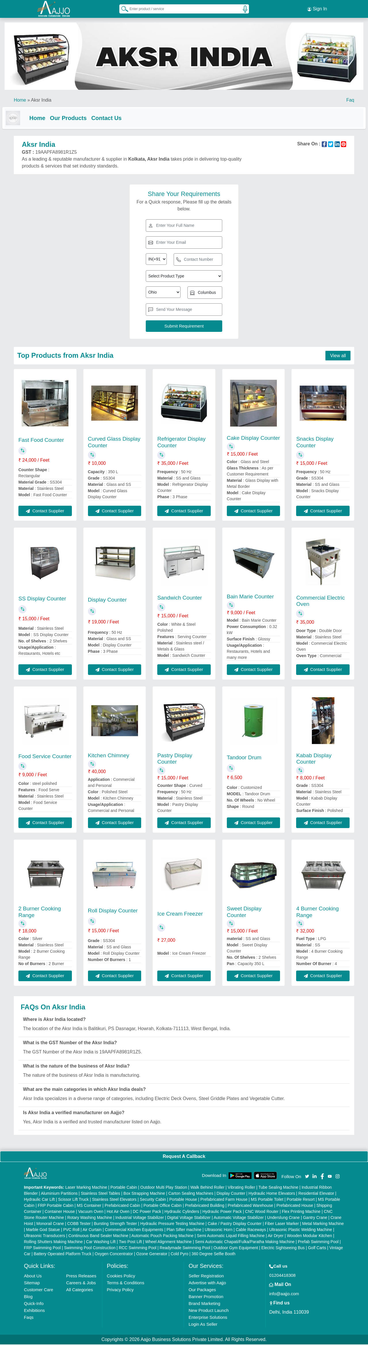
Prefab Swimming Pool (318, 1242)
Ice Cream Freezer (180, 914)
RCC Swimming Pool (137, 1248)
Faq (350, 99)
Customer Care (38, 1290)
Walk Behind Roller (207, 1188)
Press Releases (81, 1276)
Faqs (28, 1317)
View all (338, 356)
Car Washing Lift (101, 1242)
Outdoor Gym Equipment (236, 1248)
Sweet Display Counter (244, 912)
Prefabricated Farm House (224, 1200)
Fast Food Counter (41, 440)
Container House (60, 1212)
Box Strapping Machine (144, 1194)
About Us (33, 1276)
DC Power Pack (147, 1212)
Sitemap (32, 1283)
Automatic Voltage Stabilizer (239, 1218)
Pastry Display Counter (174, 759)
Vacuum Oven (90, 1212)
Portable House (183, 1200)
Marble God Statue (43, 1230)
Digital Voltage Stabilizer (189, 1218)
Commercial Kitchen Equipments (134, 1230)
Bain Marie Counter (250, 597)
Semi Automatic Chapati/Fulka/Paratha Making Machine (244, 1242)
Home (20, 99)
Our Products (80, 117)
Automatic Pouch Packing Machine (162, 1236)
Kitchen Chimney (108, 756)
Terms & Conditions (125, 1283)
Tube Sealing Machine (278, 1188)
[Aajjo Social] (307, 1176)
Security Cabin (153, 1200)
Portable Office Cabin (162, 1206)
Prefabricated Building (204, 1206)
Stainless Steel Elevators (114, 1200)
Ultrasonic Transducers (44, 1236)
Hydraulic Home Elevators (271, 1194)
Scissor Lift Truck (73, 1200)
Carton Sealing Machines (190, 1194)
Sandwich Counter (179, 598)
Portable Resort (301, 1200)
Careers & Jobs (81, 1283)
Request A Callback (184, 1156)
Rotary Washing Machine (89, 1218)
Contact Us (118, 117)
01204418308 (282, 1275)
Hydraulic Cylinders (181, 1212)
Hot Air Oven (118, 1212)
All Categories (79, 1290)
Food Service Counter (45, 757)
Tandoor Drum (244, 758)
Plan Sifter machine (183, 1230)
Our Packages (202, 1290)
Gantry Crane (315, 1218)
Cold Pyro (179, 1254)
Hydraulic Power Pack (222, 1212)
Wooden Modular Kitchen (309, 1236)
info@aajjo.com (284, 1294)
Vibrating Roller (241, 1188)
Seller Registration (206, 1276)
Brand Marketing (204, 1304)
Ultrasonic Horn (218, 1230)
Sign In (317, 8)
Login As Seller (203, 1324)
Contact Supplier (45, 511)
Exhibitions (34, 1310)
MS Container (89, 1206)
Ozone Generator (151, 1254)
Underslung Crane (283, 1218)
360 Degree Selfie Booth (213, 1254)
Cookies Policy (121, 1276)
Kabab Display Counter (313, 759)
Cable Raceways (251, 1230)
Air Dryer (275, 1236)
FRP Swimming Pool (42, 1248)
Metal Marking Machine (323, 1224)
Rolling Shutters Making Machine (53, 1242)
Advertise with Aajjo (207, 1283)
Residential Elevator (316, 1194)
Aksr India (41, 99)
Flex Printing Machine (301, 1212)
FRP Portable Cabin (55, 1206)
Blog (28, 1297)
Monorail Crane (50, 1224)
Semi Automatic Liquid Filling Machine (231, 1236)
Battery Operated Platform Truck (62, 1254)
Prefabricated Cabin (122, 1206)
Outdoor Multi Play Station (163, 1188)
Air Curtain (92, 1230)
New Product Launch (209, 1310)
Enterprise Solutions (208, 1317)
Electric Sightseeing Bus (283, 1248)
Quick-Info (33, 1304)
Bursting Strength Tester (115, 1224)
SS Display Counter (42, 599)
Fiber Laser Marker (282, 1224)
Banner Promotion (206, 1297)
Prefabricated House (294, 1206)
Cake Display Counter (253, 438)
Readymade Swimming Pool (185, 1248)
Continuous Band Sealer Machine (98, 1236)
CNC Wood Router (261, 1212)
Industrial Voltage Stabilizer (139, 1218)
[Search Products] (122, 8)
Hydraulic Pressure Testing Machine (172, 1224)
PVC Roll (71, 1230)
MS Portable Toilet (267, 1200)
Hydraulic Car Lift (39, 1200)
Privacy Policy (120, 1290)
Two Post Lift (130, 1242)
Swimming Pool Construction (90, 1248)
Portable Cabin (123, 1188)
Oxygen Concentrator (114, 1254)
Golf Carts (317, 1248)
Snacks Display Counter (315, 442)
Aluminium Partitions (59, 1194)
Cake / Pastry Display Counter (235, 1224)
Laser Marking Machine (86, 1188)
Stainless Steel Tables (100, 1194)
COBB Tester (79, 1224)
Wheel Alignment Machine (168, 1242)
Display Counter (107, 600)
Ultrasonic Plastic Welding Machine (300, 1230)
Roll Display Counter (113, 911)
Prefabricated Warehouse (250, 1206)
